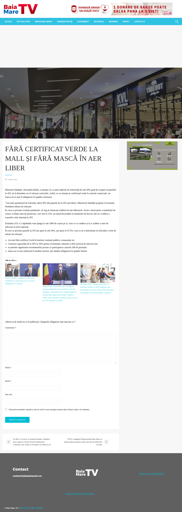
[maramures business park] (152, 155)
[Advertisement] (91, 46)
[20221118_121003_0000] (120, 9)
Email (8, 381)
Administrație (65, 21)
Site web (8, 394)
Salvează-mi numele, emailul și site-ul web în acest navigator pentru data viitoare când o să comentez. (49, 409)
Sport (126, 21)
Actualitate (23, 21)
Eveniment (83, 21)
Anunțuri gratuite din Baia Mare (79, 493)
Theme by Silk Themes (31, 508)
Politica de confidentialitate (151, 473)
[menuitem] (8, 21)
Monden (113, 21)
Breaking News (43, 21)
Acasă (8, 21)
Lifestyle (139, 21)
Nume (8, 368)
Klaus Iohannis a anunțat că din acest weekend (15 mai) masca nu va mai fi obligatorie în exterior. (20, 281)
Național (99, 21)
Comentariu (10, 328)
